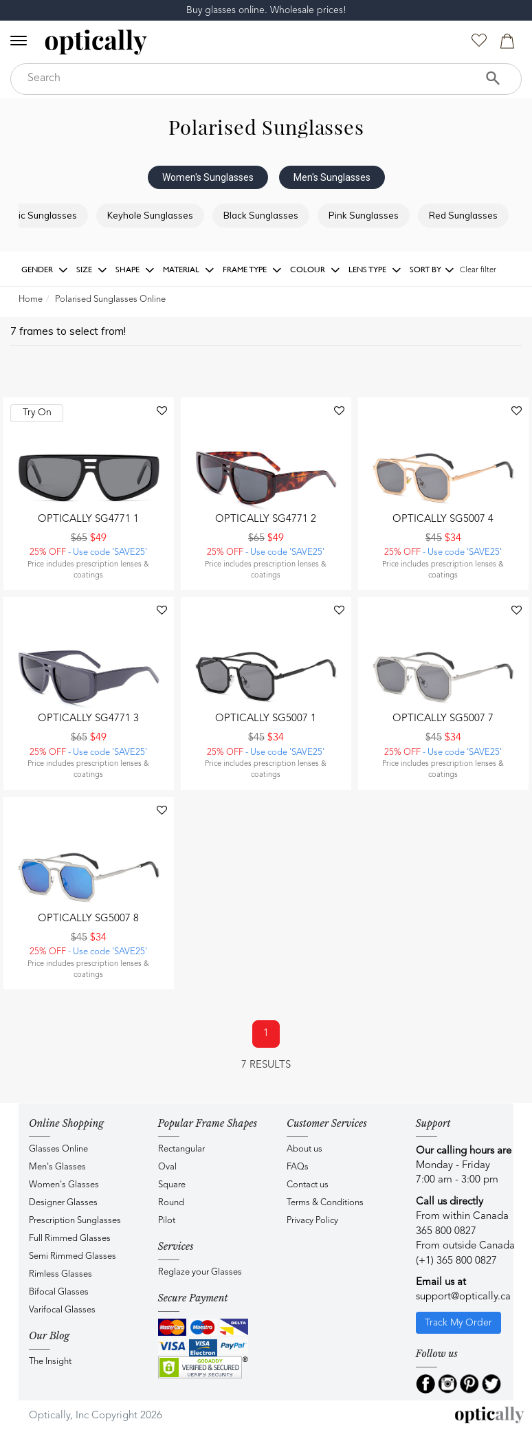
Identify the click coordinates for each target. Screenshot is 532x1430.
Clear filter (478, 270)
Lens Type (374, 270)
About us (304, 1149)
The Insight (50, 1361)
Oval (167, 1167)
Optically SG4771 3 (88, 719)
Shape (135, 270)
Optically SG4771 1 (88, 519)
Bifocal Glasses (59, 1292)
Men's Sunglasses (331, 177)
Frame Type (252, 270)
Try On (37, 412)
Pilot (166, 1220)
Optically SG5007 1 (265, 719)
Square (172, 1184)
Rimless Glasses (60, 1274)
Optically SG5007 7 (443, 719)
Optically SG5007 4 (443, 519)
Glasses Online (58, 1149)
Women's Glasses (64, 1184)
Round (171, 1202)
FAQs (298, 1167)
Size (91, 270)
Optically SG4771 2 (265, 519)
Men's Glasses (57, 1167)
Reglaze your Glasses (200, 1272)
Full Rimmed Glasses (70, 1238)
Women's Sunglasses (208, 177)
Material (188, 270)
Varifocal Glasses (62, 1310)
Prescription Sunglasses (75, 1220)
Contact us (308, 1184)
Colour (315, 270)
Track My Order (458, 1323)
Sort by (432, 270)
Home (31, 299)
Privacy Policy (312, 1220)
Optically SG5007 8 (88, 919)
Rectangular (181, 1149)
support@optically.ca (463, 1297)
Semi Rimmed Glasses (72, 1256)
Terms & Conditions (325, 1202)
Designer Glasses (63, 1202)
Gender (44, 270)
